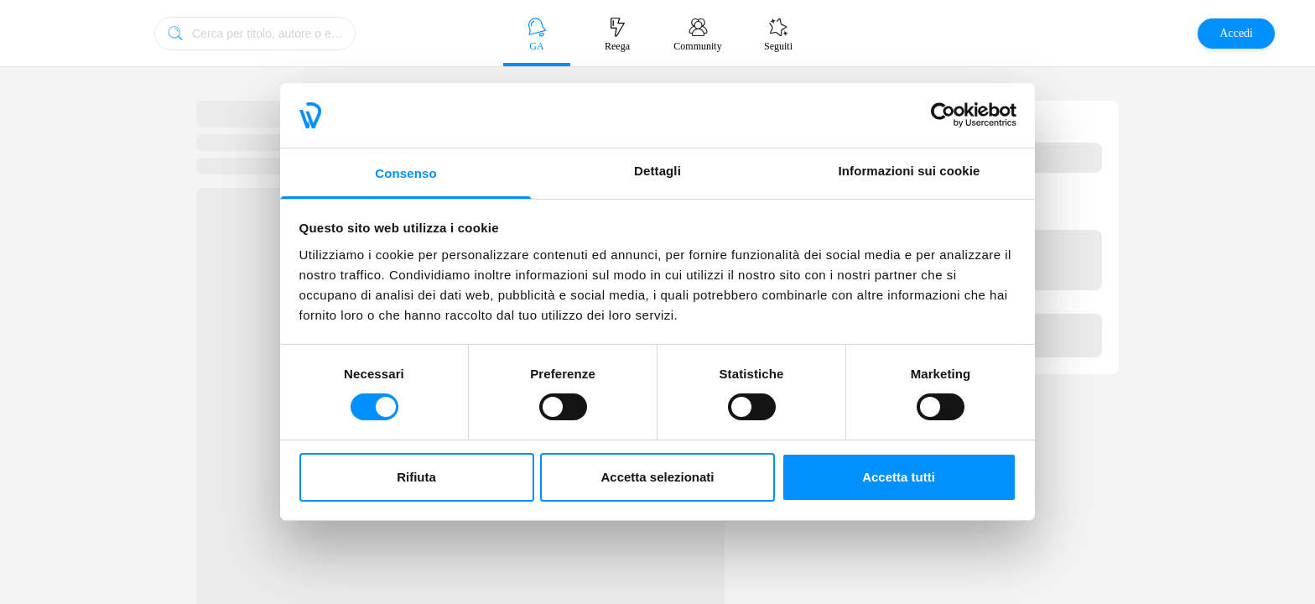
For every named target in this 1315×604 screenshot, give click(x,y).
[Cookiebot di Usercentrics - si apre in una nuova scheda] (943, 115)
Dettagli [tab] (657, 171)
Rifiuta (416, 477)
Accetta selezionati (657, 477)
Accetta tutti (898, 477)
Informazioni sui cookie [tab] (909, 171)
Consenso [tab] (405, 173)
